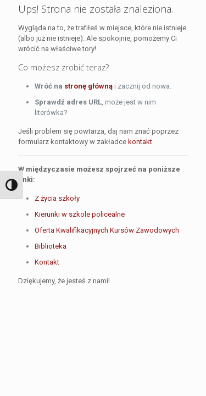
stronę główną (88, 86)
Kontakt (47, 262)
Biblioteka (50, 246)
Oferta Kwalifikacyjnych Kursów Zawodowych (107, 230)
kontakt (140, 142)
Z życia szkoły (57, 198)
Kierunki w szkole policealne (80, 214)
